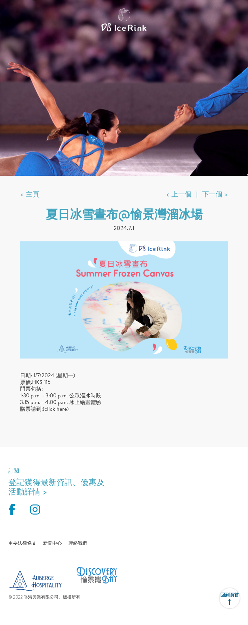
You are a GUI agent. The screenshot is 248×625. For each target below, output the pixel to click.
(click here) (56, 408)
